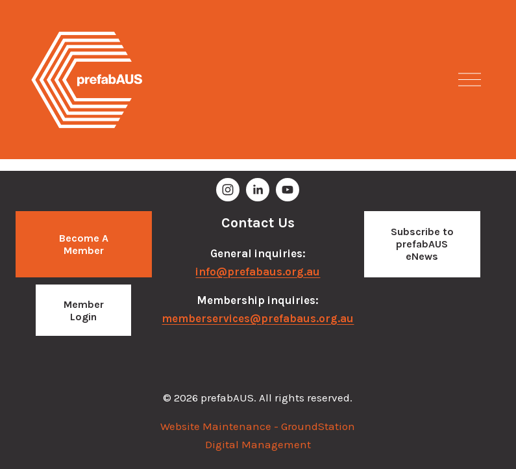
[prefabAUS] (228, 189)
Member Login (84, 310)
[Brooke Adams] (257, 189)
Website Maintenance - (220, 426)
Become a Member (83, 244)
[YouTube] (287, 189)
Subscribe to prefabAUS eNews (422, 243)
